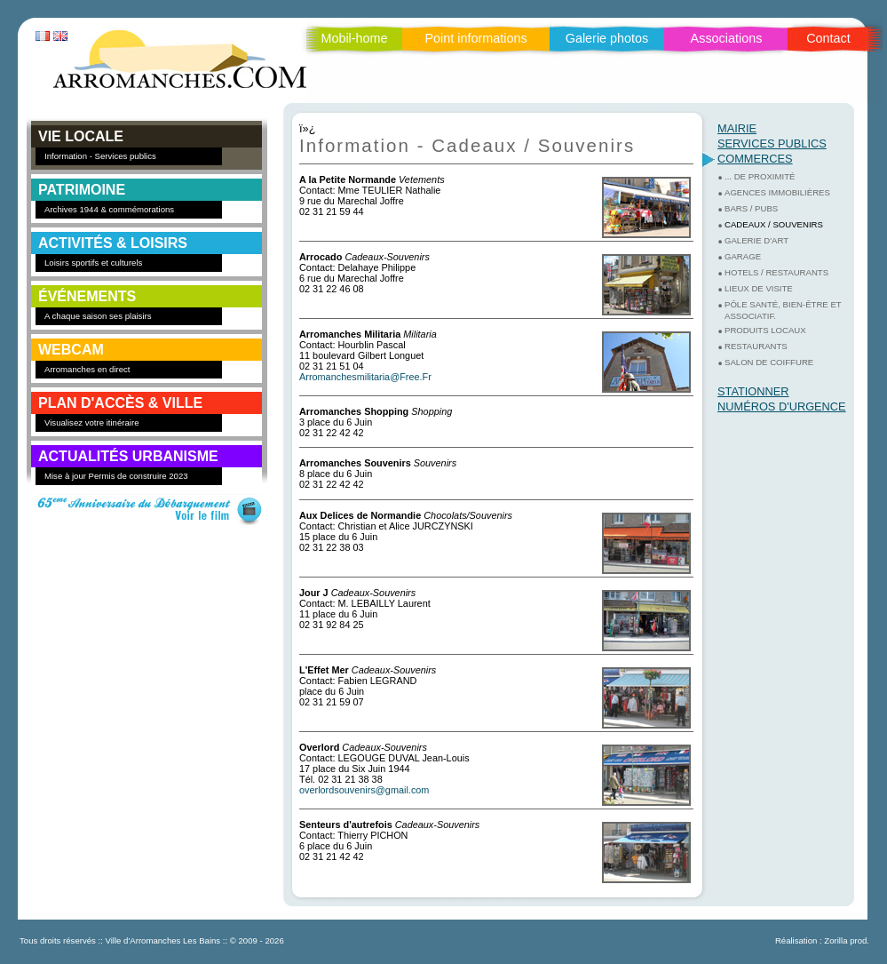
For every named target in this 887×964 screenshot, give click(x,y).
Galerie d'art (756, 240)
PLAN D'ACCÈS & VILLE (120, 402)
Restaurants (756, 346)
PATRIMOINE (81, 189)
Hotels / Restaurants (776, 272)
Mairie (736, 128)
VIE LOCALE (80, 136)
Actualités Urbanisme (128, 456)
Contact (828, 38)
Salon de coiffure (769, 362)
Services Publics (772, 143)
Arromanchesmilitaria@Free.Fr (365, 376)
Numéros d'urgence (781, 406)
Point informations (475, 38)
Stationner (753, 391)
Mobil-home (354, 38)
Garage (743, 256)
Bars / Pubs (751, 208)
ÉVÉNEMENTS (87, 296)
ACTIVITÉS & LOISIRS (112, 243)
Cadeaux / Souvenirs (774, 224)
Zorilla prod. (846, 940)
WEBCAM (71, 349)
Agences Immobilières (777, 192)
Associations (727, 38)
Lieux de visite (759, 288)
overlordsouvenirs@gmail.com (364, 790)
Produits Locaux (765, 330)
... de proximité (760, 176)
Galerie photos (607, 38)
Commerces (755, 158)
